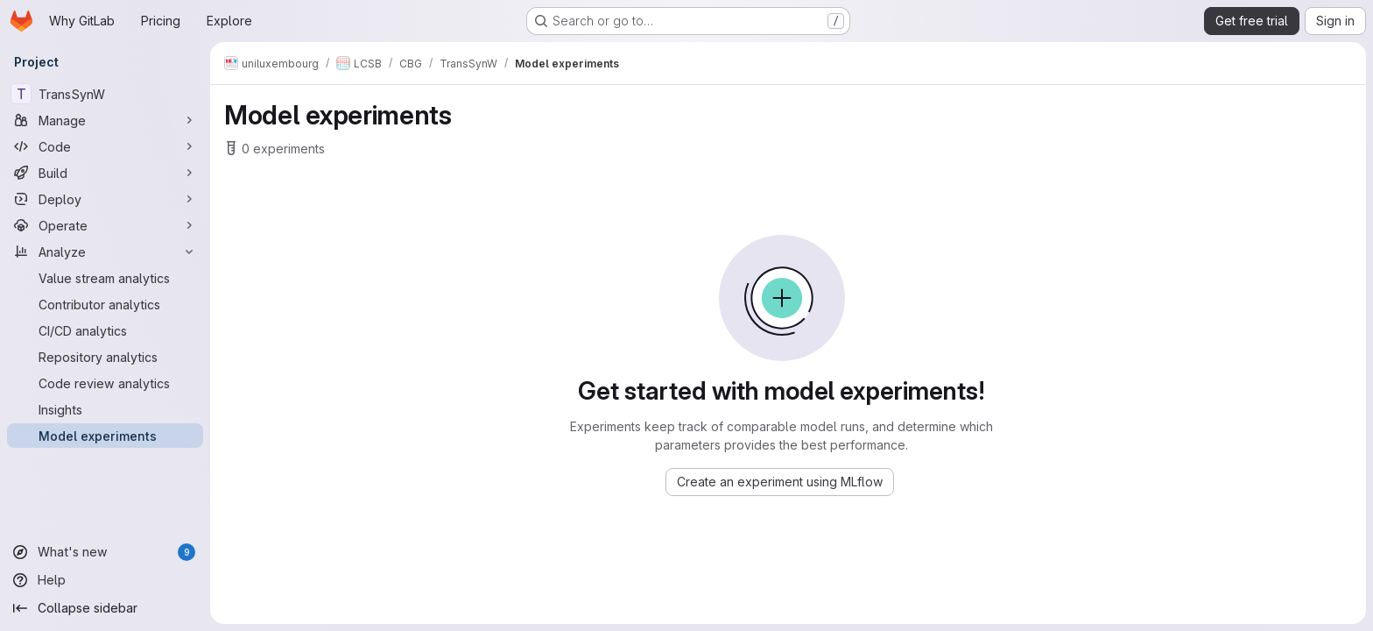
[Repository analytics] (105, 356)
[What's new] (105, 552)
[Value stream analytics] (105, 278)
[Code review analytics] (105, 383)
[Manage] (105, 120)
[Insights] (105, 409)
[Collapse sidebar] (105, 608)
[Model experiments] (105, 435)
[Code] (105, 146)
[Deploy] (105, 199)
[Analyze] (105, 251)
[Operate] (105, 225)
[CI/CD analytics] (105, 330)
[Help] (105, 580)
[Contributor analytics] (105, 304)
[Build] (105, 172)
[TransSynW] (105, 94)
